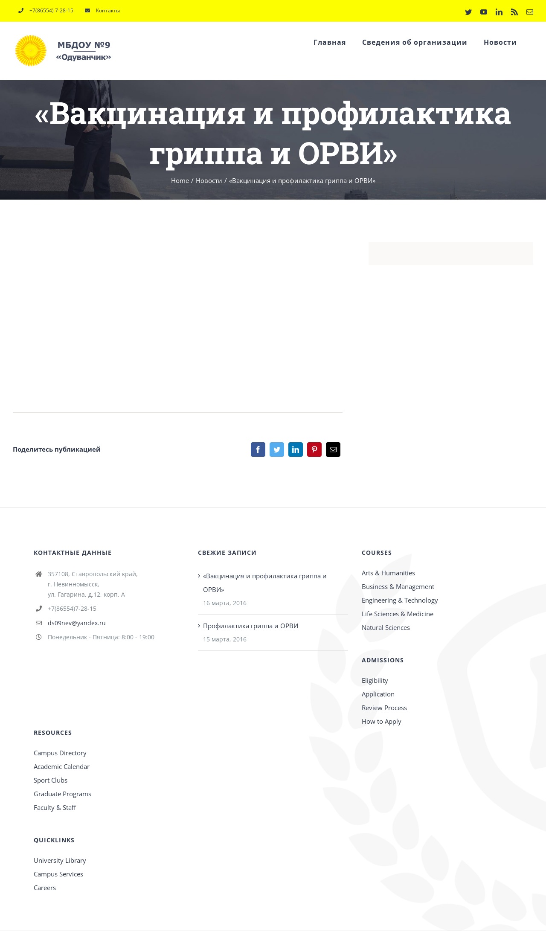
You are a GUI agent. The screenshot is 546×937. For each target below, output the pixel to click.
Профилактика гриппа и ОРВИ (250, 625)
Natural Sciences (386, 627)
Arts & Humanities (388, 573)
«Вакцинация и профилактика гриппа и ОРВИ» (265, 582)
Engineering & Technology (400, 600)
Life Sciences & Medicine (397, 613)
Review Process (384, 707)
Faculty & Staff (55, 807)
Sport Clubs (50, 780)
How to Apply (381, 721)
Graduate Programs (62, 793)
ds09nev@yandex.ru (77, 623)
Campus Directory (60, 752)
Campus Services (58, 874)
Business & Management (398, 586)
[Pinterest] (314, 449)
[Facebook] (258, 449)
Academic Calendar (62, 766)
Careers (45, 887)
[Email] (333, 449)
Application (378, 694)
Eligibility (375, 680)
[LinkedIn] (295, 449)
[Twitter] (276, 449)
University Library (60, 860)
